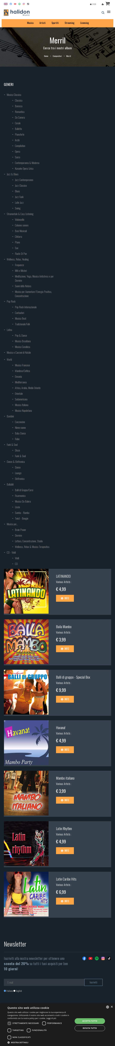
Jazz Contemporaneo (24, 180)
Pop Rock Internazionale (26, 307)
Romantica (19, 112)
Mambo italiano (65, 778)
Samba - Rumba (22, 513)
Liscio (17, 507)
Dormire (18, 535)
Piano (17, 242)
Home (46, 56)
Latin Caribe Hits (66, 879)
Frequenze (19, 265)
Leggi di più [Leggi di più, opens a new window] (51, 1018)
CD (16, 564)
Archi (17, 140)
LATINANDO (63, 576)
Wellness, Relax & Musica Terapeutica (32, 547)
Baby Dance (20, 433)
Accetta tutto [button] (89, 1021)
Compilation (20, 146)
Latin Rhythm (64, 828)
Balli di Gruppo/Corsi (24, 490)
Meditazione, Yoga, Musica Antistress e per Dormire (34, 278)
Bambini (10, 416)
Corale (18, 123)
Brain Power (20, 530)
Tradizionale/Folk (22, 324)
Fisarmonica (20, 496)
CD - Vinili (11, 552)
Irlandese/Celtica (22, 371)
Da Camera (20, 117)
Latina (9, 330)
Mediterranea (21, 382)
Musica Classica (14, 95)
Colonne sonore (21, 225)
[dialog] (57, 1024)
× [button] (112, 1007)
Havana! (60, 727)
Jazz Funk (19, 197)
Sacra (17, 157)
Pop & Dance (21, 335)
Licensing (84, 23)
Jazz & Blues (12, 174)
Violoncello (19, 219)
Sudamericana (21, 399)
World (9, 359)
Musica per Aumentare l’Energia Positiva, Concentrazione (33, 294)
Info (65, 598)
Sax (16, 248)
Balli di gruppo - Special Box (73, 677)
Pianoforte (19, 134)
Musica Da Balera (23, 501)
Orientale (19, 393)
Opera (17, 151)
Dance (18, 467)
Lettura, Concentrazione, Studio (29, 541)
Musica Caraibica (22, 347)
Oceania (18, 376)
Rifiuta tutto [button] (90, 1028)
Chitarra (18, 237)
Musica (30, 23)
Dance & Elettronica (16, 462)
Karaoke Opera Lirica (24, 168)
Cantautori (19, 313)
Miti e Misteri (21, 271)
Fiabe (17, 439)
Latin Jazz (19, 202)
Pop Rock (11, 301)
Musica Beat (20, 318)
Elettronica (19, 479)
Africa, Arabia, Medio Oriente (28, 388)
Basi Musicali (21, 231)
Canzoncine (20, 422)
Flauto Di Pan (21, 254)
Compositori (57, 56)
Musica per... (12, 524)
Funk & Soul (12, 445)
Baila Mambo (64, 626)
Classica (18, 100)
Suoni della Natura (23, 286)
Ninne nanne (20, 428)
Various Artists (63, 582)
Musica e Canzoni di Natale (19, 352)
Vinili (17, 558)
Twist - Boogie (21, 518)
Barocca (18, 106)
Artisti (42, 23)
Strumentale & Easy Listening (20, 214)
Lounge (18, 473)
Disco (17, 450)
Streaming (69, 23)
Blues (17, 191)
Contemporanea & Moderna (27, 163)
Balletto (18, 129)
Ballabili (10, 484)
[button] (39, 1042)
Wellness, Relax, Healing (18, 259)
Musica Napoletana (23, 410)
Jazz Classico (21, 185)
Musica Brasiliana (23, 341)
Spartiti (55, 23)
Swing (18, 208)
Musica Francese (22, 365)
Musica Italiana (21, 405)
